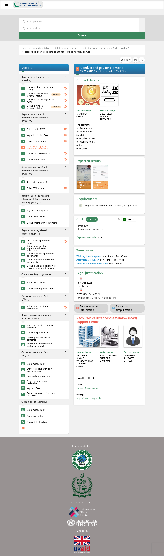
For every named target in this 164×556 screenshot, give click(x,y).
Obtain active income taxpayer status (37, 94)
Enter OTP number (36, 188)
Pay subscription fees (37, 135)
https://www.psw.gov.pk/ (88, 398)
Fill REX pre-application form (38, 241)
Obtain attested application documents (40, 254)
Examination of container (39, 376)
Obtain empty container (38, 332)
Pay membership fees (37, 210)
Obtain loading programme (41, 288)
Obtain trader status (37, 159)
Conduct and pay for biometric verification (37, 147)
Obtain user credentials (38, 153)
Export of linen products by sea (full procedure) (104, 48)
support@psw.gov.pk (87, 387)
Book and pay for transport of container (42, 326)
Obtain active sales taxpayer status (36, 107)
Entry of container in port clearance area (39, 369)
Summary (125, 59)
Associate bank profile (38, 182)
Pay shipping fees (35, 416)
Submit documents (36, 216)
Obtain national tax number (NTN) (40, 88)
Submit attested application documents (40, 260)
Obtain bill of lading (37, 422)
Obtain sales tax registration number (41, 100)
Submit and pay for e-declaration (38, 307)
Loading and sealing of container (38, 338)
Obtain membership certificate (42, 222)
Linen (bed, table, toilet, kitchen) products (53, 48)
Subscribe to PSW (36, 129)
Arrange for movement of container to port (40, 344)
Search (82, 35)
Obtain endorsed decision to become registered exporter (41, 266)
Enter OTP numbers (36, 141)
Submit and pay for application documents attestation (38, 248)
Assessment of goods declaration (38, 382)
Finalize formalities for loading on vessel (42, 394)
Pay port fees (33, 388)
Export (24, 48)
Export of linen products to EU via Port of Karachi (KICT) (57, 51)
